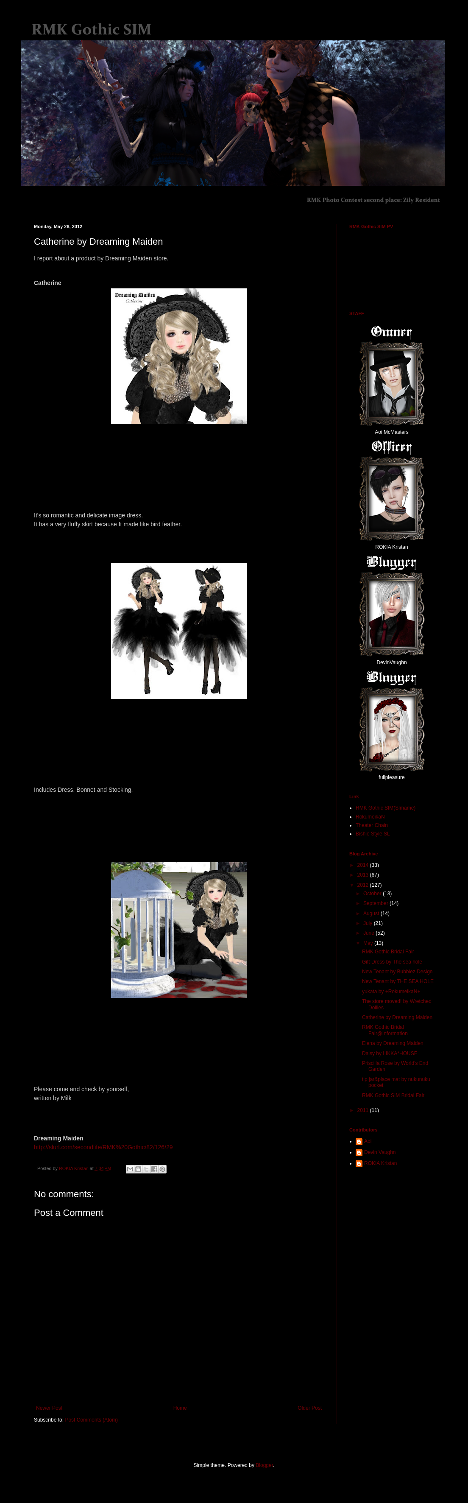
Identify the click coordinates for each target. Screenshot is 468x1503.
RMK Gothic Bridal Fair (388, 952)
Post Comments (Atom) (91, 1420)
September (376, 903)
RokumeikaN (370, 817)
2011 (363, 1110)
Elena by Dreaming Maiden (392, 1043)
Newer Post (49, 1408)
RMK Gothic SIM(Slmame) (385, 808)
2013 (363, 875)
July (368, 923)
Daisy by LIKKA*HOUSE (390, 1053)
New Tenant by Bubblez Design (397, 972)
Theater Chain (372, 825)
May (368, 943)
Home (180, 1408)
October (373, 894)
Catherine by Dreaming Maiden (397, 1017)
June (369, 933)
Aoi (367, 1141)
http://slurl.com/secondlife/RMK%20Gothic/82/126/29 (103, 1147)
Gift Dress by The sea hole (392, 962)
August (372, 913)
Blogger (264, 1465)
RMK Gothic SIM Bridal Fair (393, 1095)
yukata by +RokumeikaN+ (391, 992)
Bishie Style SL (373, 834)
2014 (363, 865)
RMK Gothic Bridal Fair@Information (385, 1030)
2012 (363, 885)
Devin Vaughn (380, 1152)
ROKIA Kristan (380, 1163)
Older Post (310, 1408)
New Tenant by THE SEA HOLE (398, 981)
